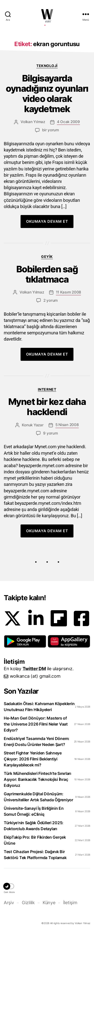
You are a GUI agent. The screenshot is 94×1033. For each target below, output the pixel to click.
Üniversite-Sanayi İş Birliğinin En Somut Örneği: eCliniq (34, 811)
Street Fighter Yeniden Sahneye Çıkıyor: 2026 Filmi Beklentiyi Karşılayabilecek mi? (33, 758)
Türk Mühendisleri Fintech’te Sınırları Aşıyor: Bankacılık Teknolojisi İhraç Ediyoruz (37, 779)
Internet (47, 389)
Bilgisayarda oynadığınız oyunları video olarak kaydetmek (47, 93)
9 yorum (50, 433)
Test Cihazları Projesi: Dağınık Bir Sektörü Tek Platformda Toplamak (35, 854)
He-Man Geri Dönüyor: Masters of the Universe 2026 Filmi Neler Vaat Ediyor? (36, 724)
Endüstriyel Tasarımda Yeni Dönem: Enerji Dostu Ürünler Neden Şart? (36, 741)
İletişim (70, 902)
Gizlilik (28, 902)
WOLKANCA (47, 14)
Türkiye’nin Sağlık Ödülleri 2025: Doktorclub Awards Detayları (33, 825)
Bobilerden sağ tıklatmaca (47, 274)
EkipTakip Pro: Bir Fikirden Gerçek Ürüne (35, 840)
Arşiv (9, 902)
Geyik (47, 256)
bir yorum (50, 130)
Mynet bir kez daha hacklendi (47, 407)
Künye (49, 902)
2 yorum (50, 300)
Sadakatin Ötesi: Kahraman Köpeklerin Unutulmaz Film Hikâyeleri (39, 706)
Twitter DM (34, 668)
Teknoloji (47, 66)
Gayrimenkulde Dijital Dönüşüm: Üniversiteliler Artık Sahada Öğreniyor (38, 796)
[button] (25, 641)
